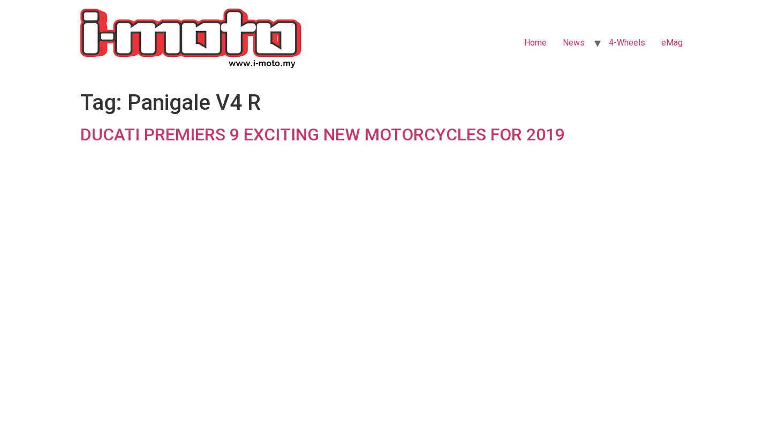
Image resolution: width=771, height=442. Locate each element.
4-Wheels (627, 43)
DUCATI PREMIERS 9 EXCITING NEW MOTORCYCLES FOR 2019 (322, 134)
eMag (672, 43)
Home (535, 43)
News (574, 43)
